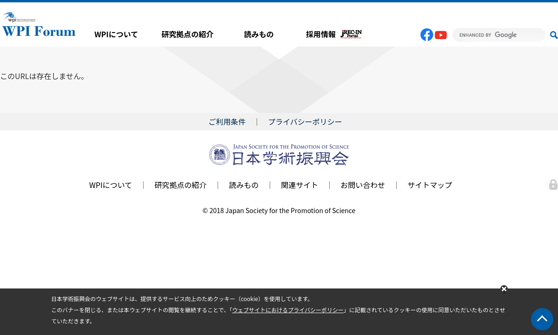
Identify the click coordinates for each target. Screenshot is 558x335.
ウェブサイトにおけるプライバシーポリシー (288, 310)
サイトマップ (429, 184)
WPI (39, 23)
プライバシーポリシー (305, 121)
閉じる (504, 289)
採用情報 (321, 34)
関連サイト (299, 184)
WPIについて (116, 34)
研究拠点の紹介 (187, 34)
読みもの (259, 34)
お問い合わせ (362, 184)
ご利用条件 (227, 121)
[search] (498, 35)
